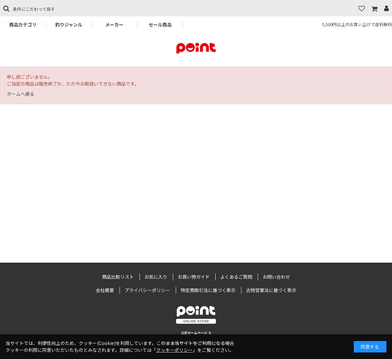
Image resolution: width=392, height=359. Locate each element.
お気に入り (155, 276)
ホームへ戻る (20, 93)
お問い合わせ (276, 276)
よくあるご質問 (236, 276)
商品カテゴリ (23, 24)
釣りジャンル (68, 24)
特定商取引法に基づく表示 (208, 290)
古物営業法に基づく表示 (271, 290)
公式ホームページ (196, 332)
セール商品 (160, 24)
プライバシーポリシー (147, 290)
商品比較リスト (118, 276)
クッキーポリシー (174, 350)
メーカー (114, 24)
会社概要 (105, 290)
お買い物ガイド (194, 276)
